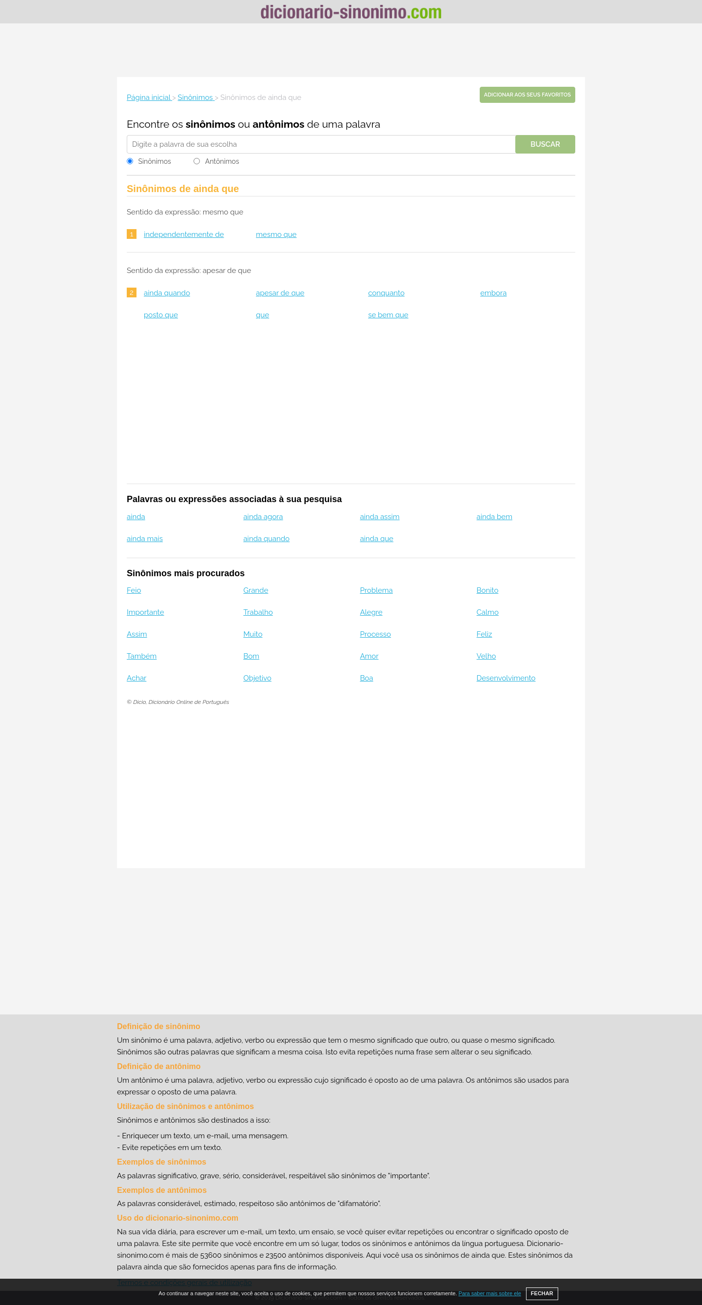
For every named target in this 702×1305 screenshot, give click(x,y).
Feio (134, 590)
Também (141, 656)
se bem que (388, 315)
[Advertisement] (351, 50)
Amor (369, 656)
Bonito (488, 590)
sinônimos (210, 124)
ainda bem (494, 516)
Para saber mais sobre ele (489, 1293)
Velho (486, 656)
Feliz (484, 634)
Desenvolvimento (506, 678)
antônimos (278, 124)
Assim (137, 634)
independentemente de (184, 234)
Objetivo (257, 678)
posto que (161, 315)
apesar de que (280, 293)
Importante (145, 612)
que (262, 315)
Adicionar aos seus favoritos (527, 95)
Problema (376, 590)
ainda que (376, 538)
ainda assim (379, 516)
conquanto (386, 293)
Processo (375, 634)
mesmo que (276, 234)
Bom (251, 656)
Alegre (371, 612)
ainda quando (167, 293)
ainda (136, 516)
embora (493, 293)
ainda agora (263, 516)
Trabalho (258, 612)
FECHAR (542, 1293)
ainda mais (145, 538)
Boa (366, 678)
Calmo (488, 612)
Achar (136, 678)
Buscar (545, 144)
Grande (255, 590)
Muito (252, 634)
